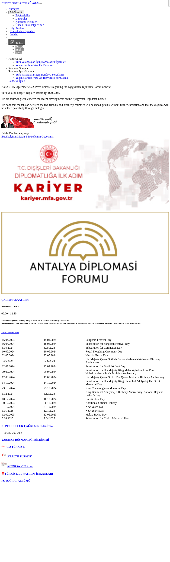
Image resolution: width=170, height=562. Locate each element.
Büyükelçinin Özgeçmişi (40, 136)
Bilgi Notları (17, 28)
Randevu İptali (16, 80)
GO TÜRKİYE (16, 446)
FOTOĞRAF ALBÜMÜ (15, 480)
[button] (85, 332)
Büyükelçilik (16, 12)
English (19, 49)
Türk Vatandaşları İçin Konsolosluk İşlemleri (40, 61)
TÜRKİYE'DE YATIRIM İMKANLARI (27, 473)
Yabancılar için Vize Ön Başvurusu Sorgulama (41, 77)
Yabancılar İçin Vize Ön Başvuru (34, 65)
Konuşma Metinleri (26, 21)
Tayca (18, 52)
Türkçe (17, 42)
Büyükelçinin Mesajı (13, 136)
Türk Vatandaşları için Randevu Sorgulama (39, 74)
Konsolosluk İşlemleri (22, 31)
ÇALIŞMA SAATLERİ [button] (15, 299)
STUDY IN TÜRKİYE (20, 466)
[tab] (85, 299)
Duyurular (21, 18)
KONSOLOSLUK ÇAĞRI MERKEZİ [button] (27, 425)
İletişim (14, 34)
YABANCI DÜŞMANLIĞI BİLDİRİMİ (25, 439)
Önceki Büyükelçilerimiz (29, 24)
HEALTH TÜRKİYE (19, 456)
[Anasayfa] (13, 8)
